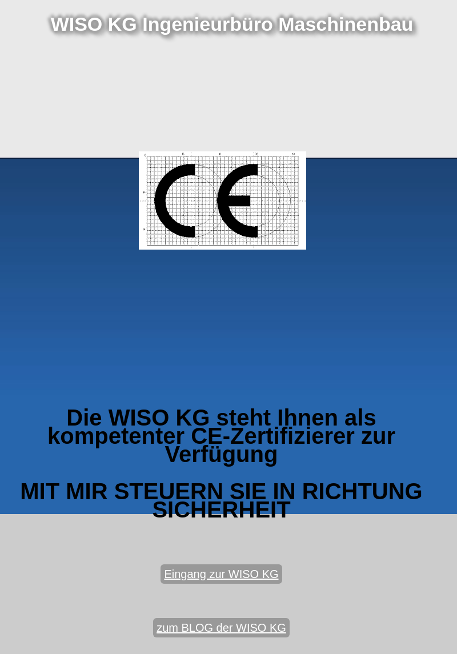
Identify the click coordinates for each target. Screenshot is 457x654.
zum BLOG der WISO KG (221, 627)
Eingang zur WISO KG (221, 574)
